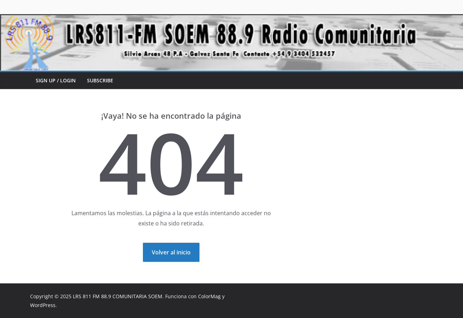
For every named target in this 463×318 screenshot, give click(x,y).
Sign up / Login (56, 80)
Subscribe (100, 80)
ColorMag (209, 296)
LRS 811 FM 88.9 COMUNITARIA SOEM (117, 296)
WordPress (43, 305)
